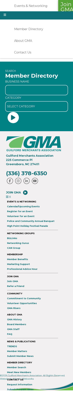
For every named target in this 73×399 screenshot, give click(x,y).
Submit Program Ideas (20, 389)
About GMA (23, 41)
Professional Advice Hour (22, 269)
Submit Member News (20, 356)
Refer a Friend (15, 286)
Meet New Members (19, 372)
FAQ (9, 334)
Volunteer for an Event (20, 216)
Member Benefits (17, 259)
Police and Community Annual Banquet (30, 221)
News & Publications (21, 342)
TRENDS (12, 346)
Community (14, 294)
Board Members (16, 324)
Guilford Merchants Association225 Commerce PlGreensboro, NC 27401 (29, 160)
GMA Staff (13, 329)
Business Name (17, 81)
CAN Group (13, 248)
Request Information (19, 385)
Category (13, 97)
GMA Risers (13, 308)
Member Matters (17, 351)
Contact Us (22, 52)
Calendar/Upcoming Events (23, 207)
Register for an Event (20, 211)
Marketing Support (18, 264)
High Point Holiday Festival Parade (27, 226)
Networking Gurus (18, 243)
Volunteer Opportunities (22, 303)
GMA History (14, 320)
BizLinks (12, 238)
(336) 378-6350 (26, 173)
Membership (15, 254)
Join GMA (17, 192)
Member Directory (28, 29)
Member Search (16, 367)
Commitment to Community (24, 298)
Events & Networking (30, 6)
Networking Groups (21, 233)
